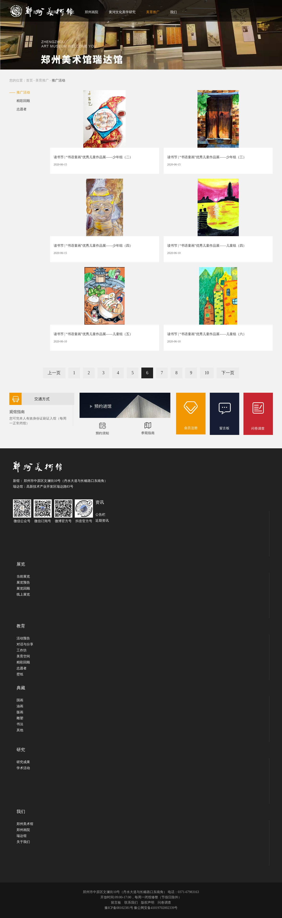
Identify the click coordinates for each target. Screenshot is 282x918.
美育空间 (23, 656)
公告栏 (100, 514)
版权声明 (147, 902)
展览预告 (23, 582)
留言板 (116, 902)
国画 (20, 700)
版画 (20, 712)
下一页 (227, 372)
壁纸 (20, 674)
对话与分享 (25, 644)
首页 (36, 12)
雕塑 (20, 718)
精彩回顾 (23, 101)
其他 (20, 730)
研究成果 (23, 762)
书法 (20, 724)
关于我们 (23, 842)
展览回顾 (23, 588)
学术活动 (23, 768)
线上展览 (23, 594)
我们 (173, 12)
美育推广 (153, 12)
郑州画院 (91, 12)
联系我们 (131, 902)
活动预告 (23, 638)
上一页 (54, 372)
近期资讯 (102, 520)
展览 (71, 12)
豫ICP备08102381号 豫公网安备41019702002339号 (141, 908)
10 (207, 372)
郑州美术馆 (25, 824)
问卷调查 (164, 902)
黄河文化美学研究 (122, 12)
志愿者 (22, 109)
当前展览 (23, 576)
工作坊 (22, 650)
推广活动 (23, 92)
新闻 (53, 12)
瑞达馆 (22, 836)
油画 (20, 706)
